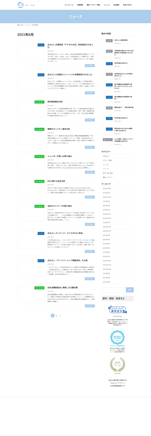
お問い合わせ (62, 425)
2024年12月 (107, 197)
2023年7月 (106, 222)
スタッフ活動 (107, 160)
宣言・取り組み (108, 173)
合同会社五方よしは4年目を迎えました (110, 416)
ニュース (106, 164)
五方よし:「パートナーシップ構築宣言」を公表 (68, 260)
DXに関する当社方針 (56, 181)
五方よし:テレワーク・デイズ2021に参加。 (66, 233)
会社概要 (60, 422)
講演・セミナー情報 (64, 415)
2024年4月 (106, 205)
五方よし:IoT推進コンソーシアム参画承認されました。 (71, 74)
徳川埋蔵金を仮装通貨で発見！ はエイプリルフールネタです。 (123, 86)
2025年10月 (107, 188)
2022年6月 (106, 235)
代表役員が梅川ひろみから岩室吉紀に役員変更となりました (123, 53)
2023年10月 (107, 218)
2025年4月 (106, 193)
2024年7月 (106, 201)
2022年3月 (106, 248)
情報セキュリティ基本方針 (59, 129)
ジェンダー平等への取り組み (60, 156)
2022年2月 (106, 252)
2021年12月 (107, 261)
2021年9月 (106, 273)
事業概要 (60, 411)
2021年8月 (106, 278)
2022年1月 (106, 256)
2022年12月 (107, 227)
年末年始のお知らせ (121, 63)
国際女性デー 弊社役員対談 (123, 107)
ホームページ (62, 407)
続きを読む (90, 65)
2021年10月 (107, 269)
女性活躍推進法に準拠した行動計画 (63, 287)
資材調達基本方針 (55, 102)
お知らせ (106, 156)
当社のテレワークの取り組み (60, 206)
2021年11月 (107, 265)
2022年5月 (106, 239)
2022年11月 (107, 231)
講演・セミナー (108, 177)
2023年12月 (107, 214)
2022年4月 (106, 244)
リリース (106, 169)
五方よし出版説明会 (121, 40)
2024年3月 (106, 210)
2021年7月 (106, 282)
